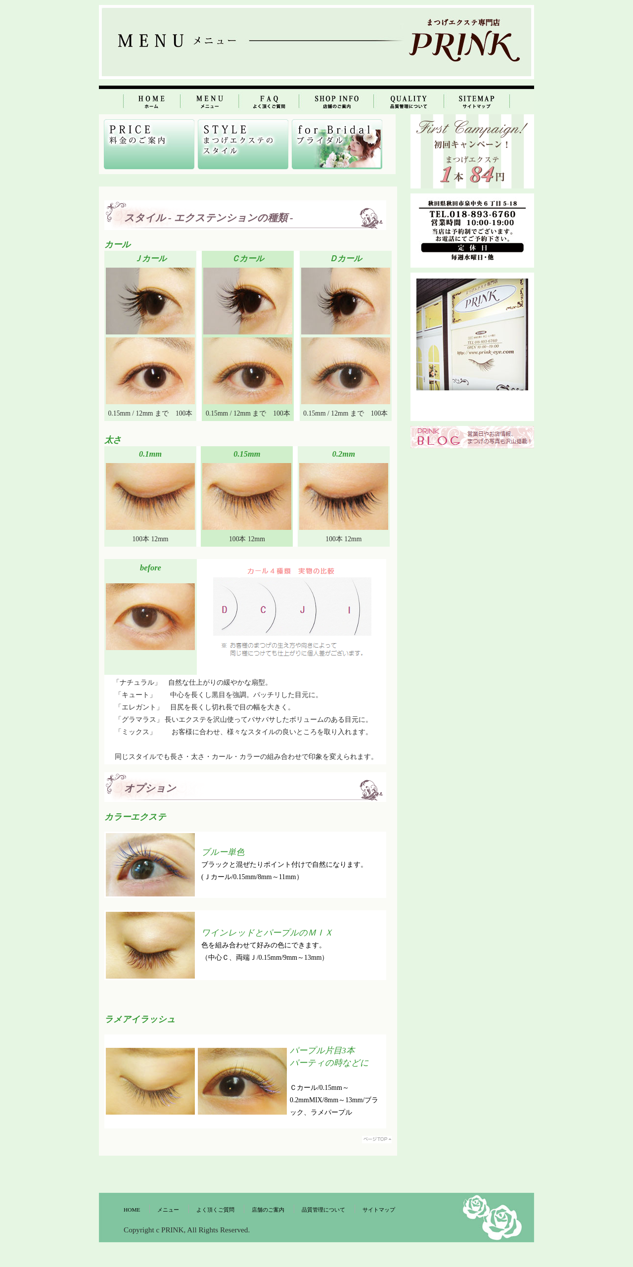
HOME (132, 1210)
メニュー (168, 1210)
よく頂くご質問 (215, 1210)
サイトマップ (378, 1210)
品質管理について (323, 1210)
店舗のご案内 (268, 1210)
